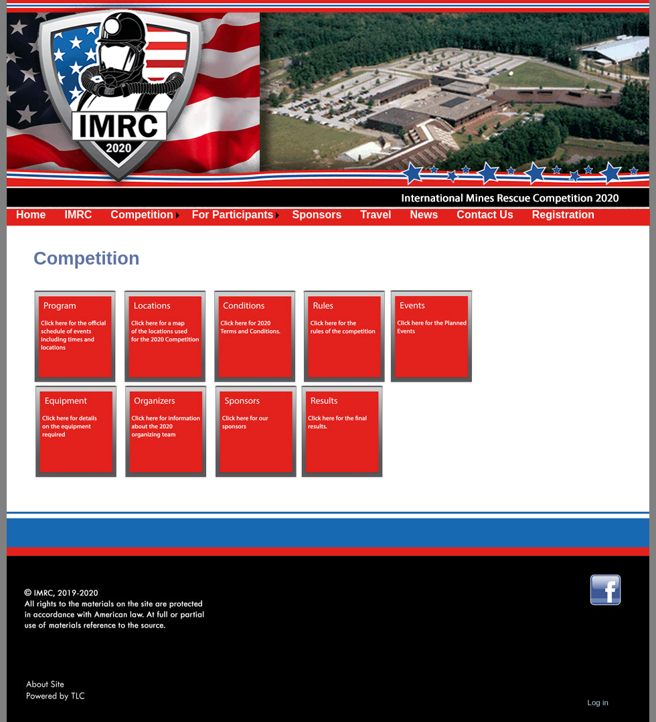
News (424, 214)
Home (31, 214)
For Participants (233, 214)
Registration (563, 214)
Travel (375, 214)
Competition (141, 214)
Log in (598, 703)
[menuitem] (31, 215)
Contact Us (485, 214)
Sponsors (316, 214)
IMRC (78, 214)
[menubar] (305, 215)
